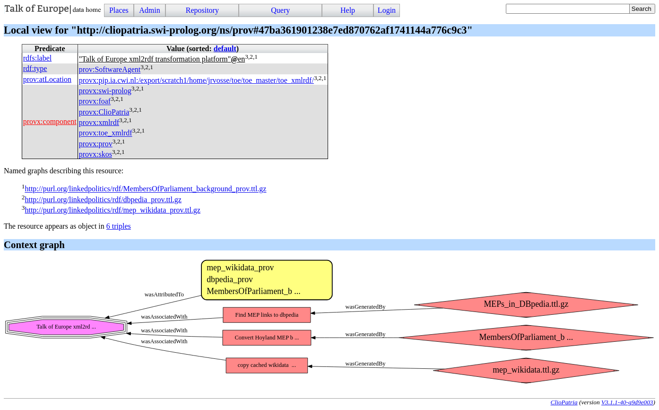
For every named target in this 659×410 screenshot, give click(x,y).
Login (387, 10)
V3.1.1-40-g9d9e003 (627, 402)
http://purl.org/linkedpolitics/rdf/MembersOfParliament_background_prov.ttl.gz (145, 189)
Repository (202, 10)
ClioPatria (564, 402)
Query (280, 10)
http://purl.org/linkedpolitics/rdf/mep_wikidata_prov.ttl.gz (112, 210)
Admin (149, 10)
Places (119, 10)
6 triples (118, 226)
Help (347, 10)
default (225, 49)
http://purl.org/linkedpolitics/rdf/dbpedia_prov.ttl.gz (103, 200)
